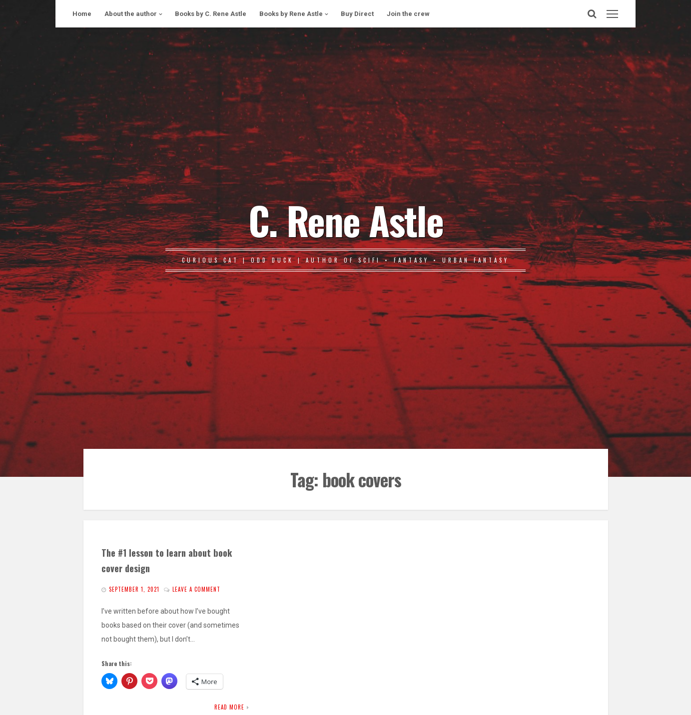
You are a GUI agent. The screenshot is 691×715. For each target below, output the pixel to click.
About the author (130, 13)
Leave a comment (196, 589)
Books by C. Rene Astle (210, 13)
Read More (229, 707)
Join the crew (408, 13)
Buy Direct (357, 13)
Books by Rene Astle (291, 13)
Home (81, 13)
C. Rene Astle (345, 219)
